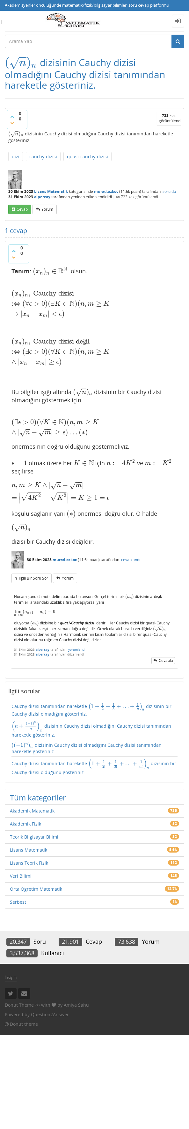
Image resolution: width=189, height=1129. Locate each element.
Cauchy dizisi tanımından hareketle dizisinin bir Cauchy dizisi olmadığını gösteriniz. (91, 710)
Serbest (18, 902)
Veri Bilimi (21, 876)
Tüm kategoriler (38, 797)
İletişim (11, 977)
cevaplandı (130, 559)
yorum (47, 209)
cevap (22, 209)
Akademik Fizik (25, 824)
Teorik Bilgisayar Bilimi (34, 837)
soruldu (169, 191)
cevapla (166, 660)
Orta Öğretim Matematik (36, 889)
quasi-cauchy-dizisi (87, 156)
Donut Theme (19, 1005)
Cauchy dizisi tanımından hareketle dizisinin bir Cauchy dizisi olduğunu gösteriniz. (93, 766)
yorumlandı (76, 649)
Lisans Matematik (51, 191)
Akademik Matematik (32, 811)
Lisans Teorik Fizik (29, 863)
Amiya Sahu (76, 1005)
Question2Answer (50, 1014)
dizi (15, 156)
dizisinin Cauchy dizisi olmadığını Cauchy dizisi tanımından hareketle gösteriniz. (91, 729)
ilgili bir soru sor (33, 578)
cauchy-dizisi (43, 156)
